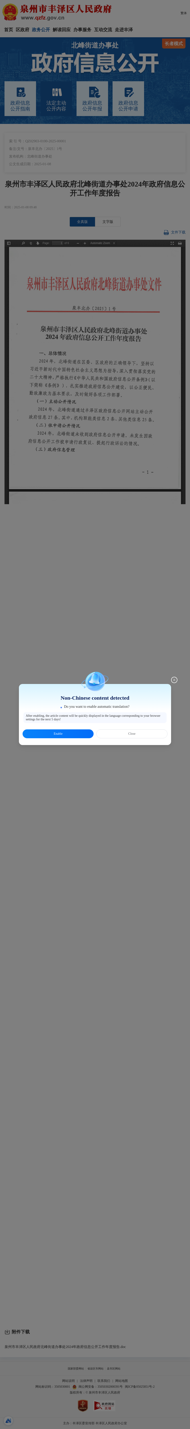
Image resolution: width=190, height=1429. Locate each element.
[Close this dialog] (174, 680)
